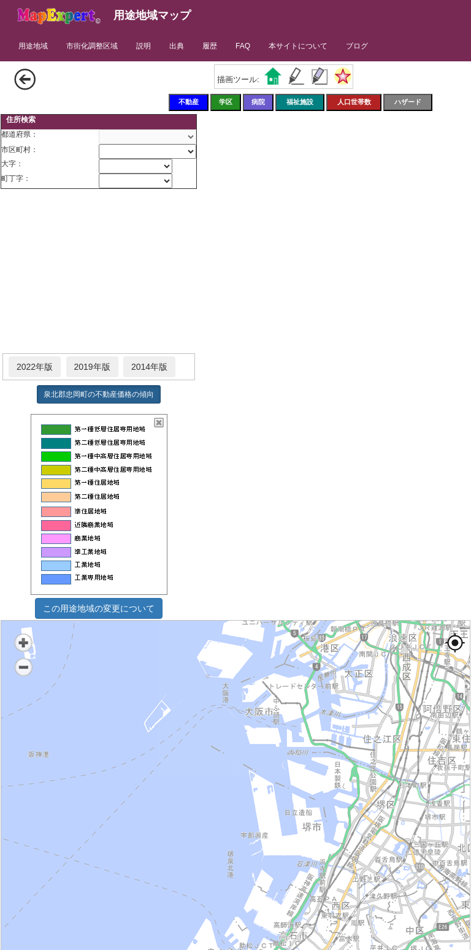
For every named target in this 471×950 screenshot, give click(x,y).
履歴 (209, 46)
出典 (176, 46)
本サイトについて (298, 46)
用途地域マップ (152, 15)
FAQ (243, 46)
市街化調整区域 (92, 46)
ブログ (357, 46)
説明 (143, 46)
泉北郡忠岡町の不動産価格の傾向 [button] (99, 394)
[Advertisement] (99, 271)
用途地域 (33, 46)
